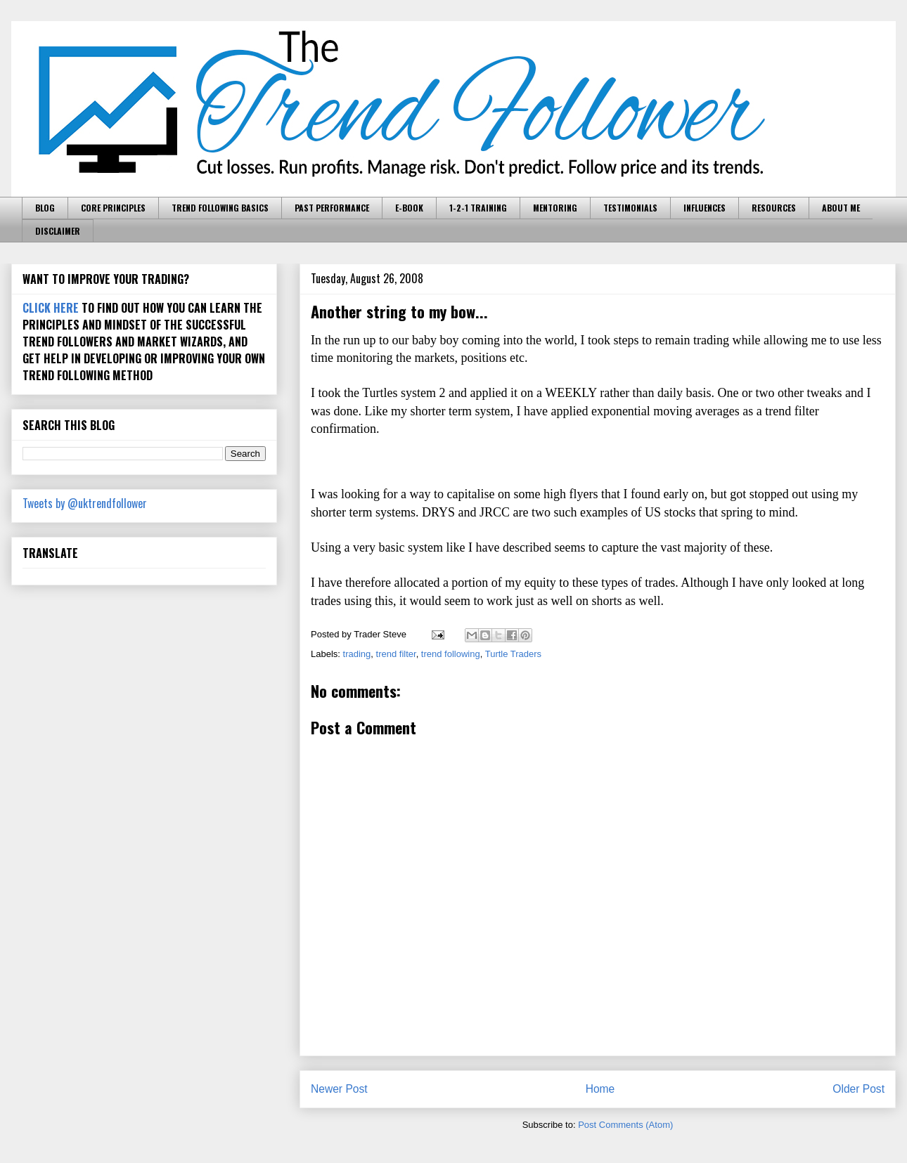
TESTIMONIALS (630, 208)
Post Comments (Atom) (625, 1124)
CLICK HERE (50, 307)
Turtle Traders (513, 654)
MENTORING (555, 208)
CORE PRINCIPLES (113, 208)
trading (357, 654)
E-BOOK (409, 208)
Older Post (858, 1089)
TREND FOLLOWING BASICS (220, 208)
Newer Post (339, 1089)
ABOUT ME (841, 208)
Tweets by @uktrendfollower (84, 503)
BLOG (45, 208)
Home (600, 1089)
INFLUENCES (704, 208)
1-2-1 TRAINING (478, 208)
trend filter (396, 654)
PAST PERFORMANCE (332, 208)
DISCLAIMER (57, 231)
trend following (450, 654)
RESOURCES (774, 208)
